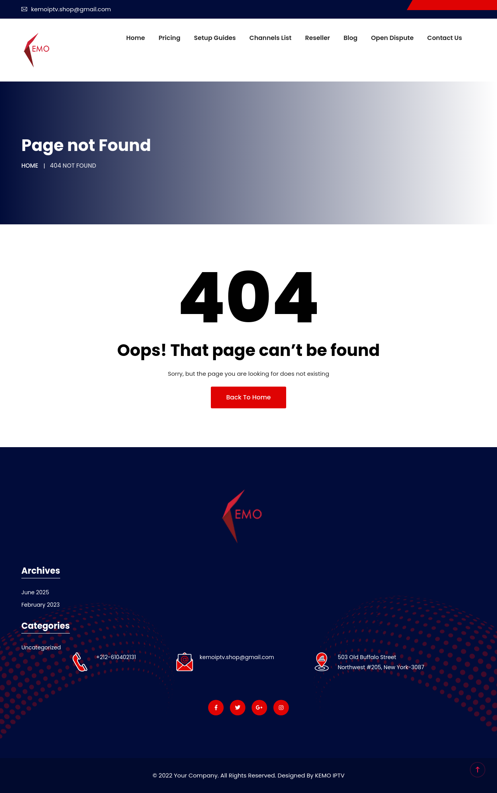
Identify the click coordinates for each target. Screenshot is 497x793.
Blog (351, 37)
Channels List (270, 37)
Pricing (169, 37)
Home (135, 37)
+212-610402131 (116, 657)
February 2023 (40, 605)
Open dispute (392, 37)
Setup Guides (215, 37)
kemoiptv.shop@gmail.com (66, 9)
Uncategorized (41, 647)
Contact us (444, 37)
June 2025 (35, 592)
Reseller (317, 37)
